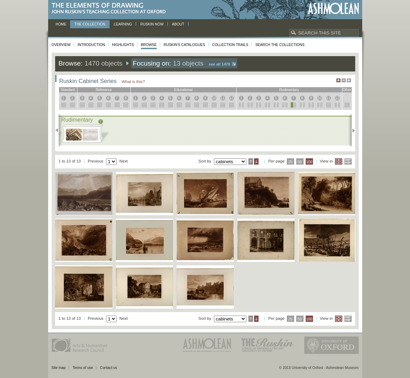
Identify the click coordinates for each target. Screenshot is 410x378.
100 (309, 162)
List (348, 161)
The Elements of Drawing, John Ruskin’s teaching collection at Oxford (111, 8)
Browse (149, 45)
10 (214, 98)
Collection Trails (230, 45)
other (346, 90)
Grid (338, 161)
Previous (58, 130)
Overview (61, 45)
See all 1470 (219, 64)
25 (290, 162)
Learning (123, 24)
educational (183, 90)
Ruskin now (152, 24)
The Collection (89, 24)
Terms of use (83, 368)
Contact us (108, 368)
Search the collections (280, 45)
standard (68, 90)
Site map (59, 368)
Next (351, 130)
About (178, 24)
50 (300, 162)
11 (222, 98)
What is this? (133, 81)
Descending (256, 161)
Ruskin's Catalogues (184, 45)
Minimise (344, 80)
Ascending (250, 161)
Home (61, 24)
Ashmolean (333, 8)
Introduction (91, 45)
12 (231, 98)
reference (104, 90)
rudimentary (289, 90)
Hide (349, 80)
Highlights (123, 45)
